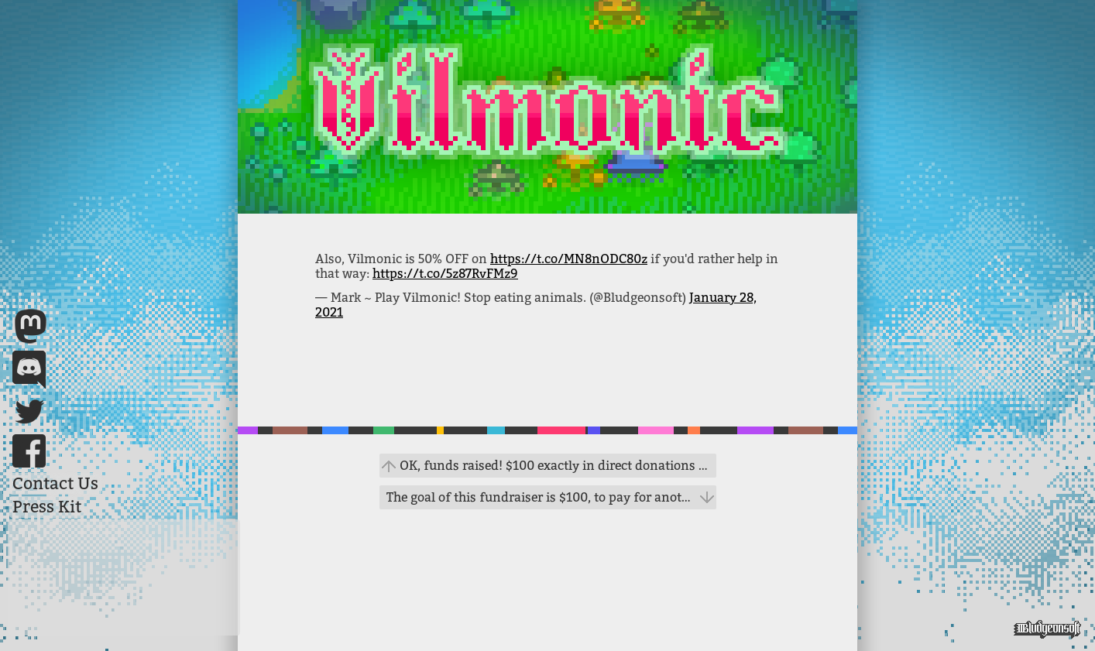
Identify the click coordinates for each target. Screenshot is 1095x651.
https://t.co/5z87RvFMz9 (445, 273)
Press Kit (46, 507)
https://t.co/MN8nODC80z (568, 259)
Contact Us (55, 484)
